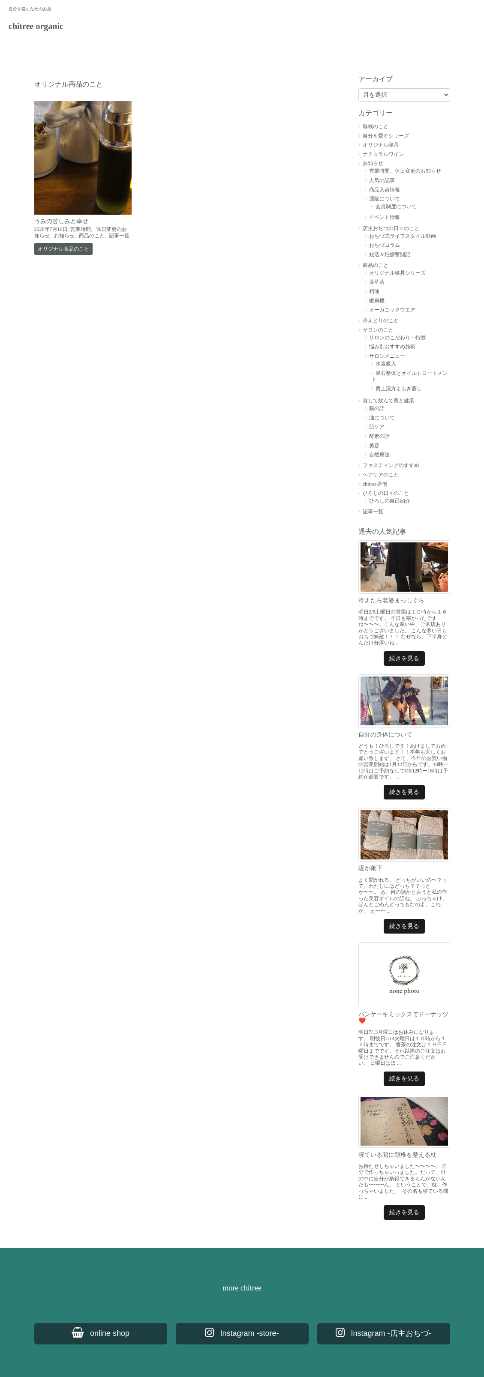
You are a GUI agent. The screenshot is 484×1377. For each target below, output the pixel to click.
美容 (374, 446)
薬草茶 (377, 282)
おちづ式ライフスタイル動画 (402, 236)
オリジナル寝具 (381, 145)
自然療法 (379, 455)
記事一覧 (119, 236)
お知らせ (64, 236)
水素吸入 (386, 364)
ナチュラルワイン (383, 154)
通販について (384, 199)
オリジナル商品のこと (63, 249)
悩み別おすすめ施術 (392, 347)
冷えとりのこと (381, 320)
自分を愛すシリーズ (386, 136)
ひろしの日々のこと (386, 493)
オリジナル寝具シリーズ (397, 273)
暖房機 (377, 301)
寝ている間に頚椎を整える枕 (397, 1155)
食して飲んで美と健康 (388, 401)
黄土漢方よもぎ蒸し (399, 389)
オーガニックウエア (392, 310)
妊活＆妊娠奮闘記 (389, 254)
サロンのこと (378, 330)
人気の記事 (382, 180)
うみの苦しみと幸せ (61, 221)
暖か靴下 (370, 868)
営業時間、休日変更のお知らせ (405, 171)
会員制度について (396, 207)
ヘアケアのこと (381, 475)
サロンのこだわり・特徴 (397, 338)
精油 (374, 291)
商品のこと (92, 236)
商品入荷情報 (384, 190)
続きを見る (404, 658)
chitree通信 (375, 484)
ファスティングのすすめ (391, 465)
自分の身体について (385, 734)
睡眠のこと (375, 126)
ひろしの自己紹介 (389, 501)
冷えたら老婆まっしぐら (391, 600)
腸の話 (377, 408)
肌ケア (377, 427)
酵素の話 (379, 436)
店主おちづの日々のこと (391, 228)
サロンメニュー (387, 356)
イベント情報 (384, 217)
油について (382, 418)
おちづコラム (384, 245)
